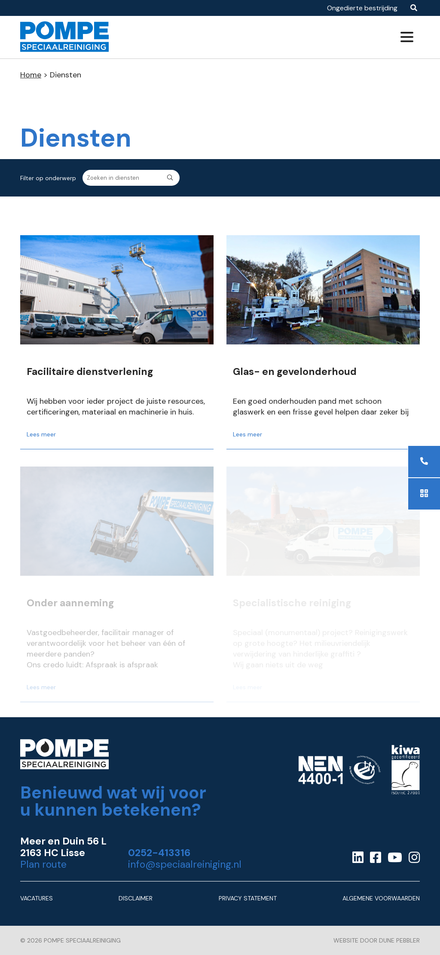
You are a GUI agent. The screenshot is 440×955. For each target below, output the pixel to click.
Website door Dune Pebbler (376, 940)
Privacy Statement (248, 898)
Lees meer (41, 434)
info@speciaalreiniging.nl (184, 864)
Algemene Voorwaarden (381, 898)
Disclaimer (136, 898)
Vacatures (36, 898)
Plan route (43, 864)
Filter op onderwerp (48, 178)
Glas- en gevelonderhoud (295, 372)
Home (30, 75)
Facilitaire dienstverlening (90, 372)
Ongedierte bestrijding (362, 7)
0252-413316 (159, 853)
